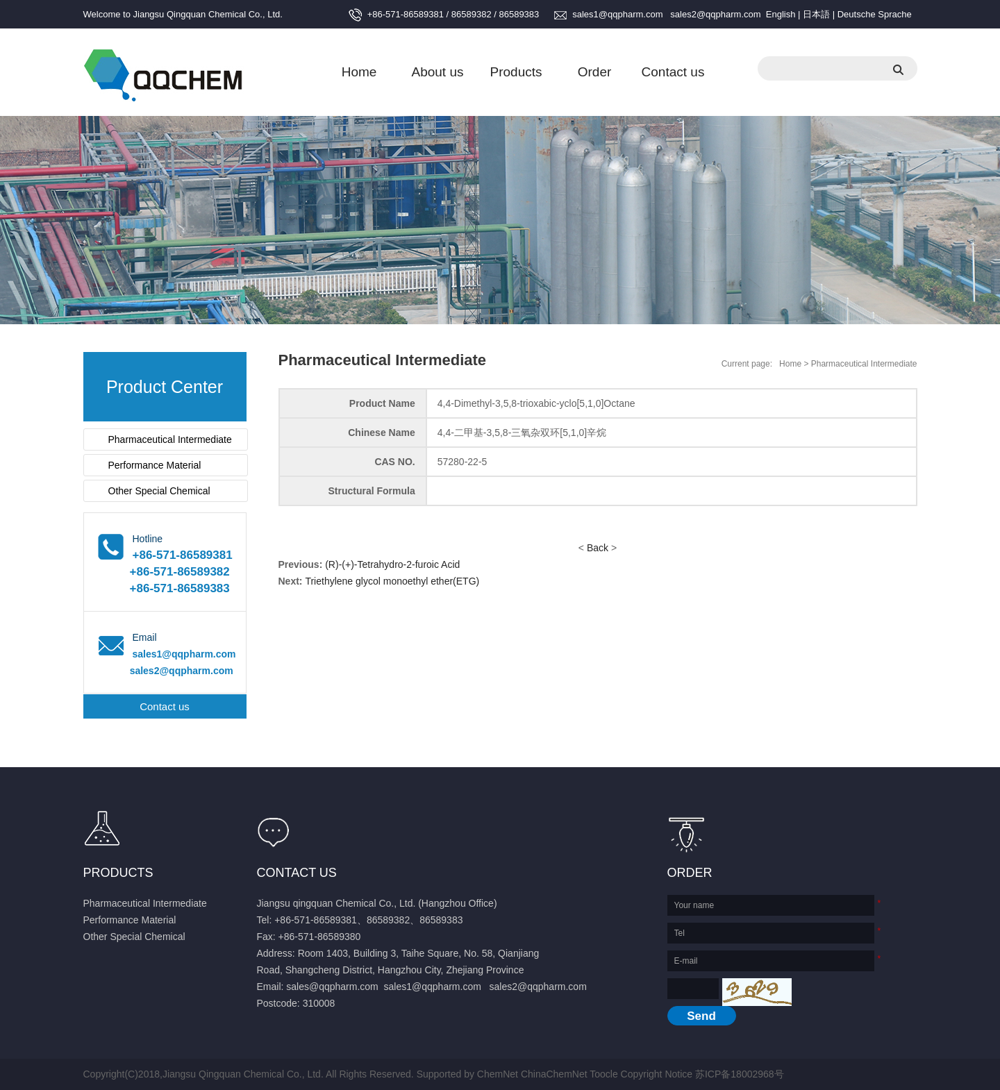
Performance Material (154, 465)
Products (516, 72)
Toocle (603, 1074)
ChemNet (497, 1074)
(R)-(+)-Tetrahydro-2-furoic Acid (392, 564)
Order (595, 72)
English (781, 14)
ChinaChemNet (554, 1074)
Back (597, 547)
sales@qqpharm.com (332, 986)
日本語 (816, 14)
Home (359, 72)
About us (438, 72)
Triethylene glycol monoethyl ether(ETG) (392, 581)
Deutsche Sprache (875, 14)
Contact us (673, 72)
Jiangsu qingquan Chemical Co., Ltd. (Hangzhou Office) (377, 903)
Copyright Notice (657, 1074)
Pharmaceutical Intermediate (170, 439)
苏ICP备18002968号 (739, 1074)
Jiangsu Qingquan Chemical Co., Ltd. (208, 14)
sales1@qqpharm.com (617, 14)
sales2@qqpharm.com (715, 14)
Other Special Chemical (159, 490)
